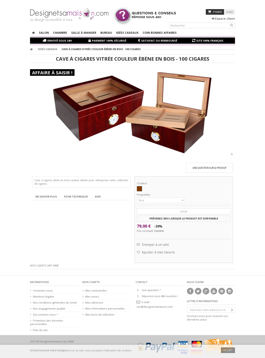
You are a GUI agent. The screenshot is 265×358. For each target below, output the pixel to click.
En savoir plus (46, 196)
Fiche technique (76, 196)
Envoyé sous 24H (59, 40)
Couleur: (142, 183)
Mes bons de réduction (99, 314)
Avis (98, 196)
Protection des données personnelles (46, 322)
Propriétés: (144, 194)
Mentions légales (43, 296)
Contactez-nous (43, 290)
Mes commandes (96, 290)
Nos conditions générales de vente (55, 302)
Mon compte (91, 282)
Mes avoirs (92, 296)
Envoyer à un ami (155, 244)
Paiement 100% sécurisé (109, 40)
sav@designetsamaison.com (154, 307)
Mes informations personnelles (105, 308)
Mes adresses (94, 302)
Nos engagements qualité (49, 308)
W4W (70, 341)
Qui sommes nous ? (45, 314)
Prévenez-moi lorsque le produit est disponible (183, 218)
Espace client (223, 18)
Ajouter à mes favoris (158, 252)
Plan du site (40, 330)
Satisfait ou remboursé (159, 40)
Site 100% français (209, 40)
